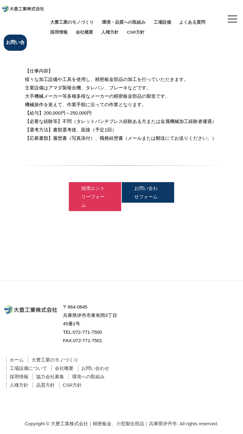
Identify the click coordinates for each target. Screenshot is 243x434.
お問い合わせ (15, 45)
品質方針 (45, 385)
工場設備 (162, 22)
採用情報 (59, 32)
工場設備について (28, 368)
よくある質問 (192, 22)
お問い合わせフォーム (146, 192)
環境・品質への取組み (123, 22)
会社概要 (84, 32)
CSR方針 (136, 32)
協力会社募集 (50, 376)
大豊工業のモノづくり (72, 22)
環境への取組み (88, 376)
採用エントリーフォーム (93, 197)
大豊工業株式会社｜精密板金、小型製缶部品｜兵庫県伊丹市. (114, 423)
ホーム (17, 359)
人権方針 (110, 32)
